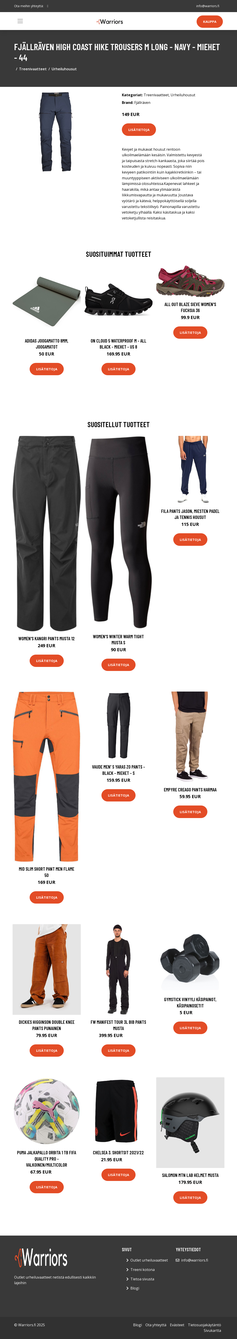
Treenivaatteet (33, 68)
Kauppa (209, 21)
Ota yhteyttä (155, 1324)
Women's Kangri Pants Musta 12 (46, 638)
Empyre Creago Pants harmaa (190, 789)
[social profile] (47, 6)
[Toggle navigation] (20, 21)
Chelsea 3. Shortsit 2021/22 (118, 1152)
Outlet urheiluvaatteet (149, 1260)
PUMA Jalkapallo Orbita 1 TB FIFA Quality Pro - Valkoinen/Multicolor (46, 1159)
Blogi (134, 1288)
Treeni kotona (142, 1269)
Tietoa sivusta (142, 1279)
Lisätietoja (138, 129)
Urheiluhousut (64, 68)
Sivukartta (212, 1330)
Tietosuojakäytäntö (204, 1324)
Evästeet (177, 1324)
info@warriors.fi (207, 6)
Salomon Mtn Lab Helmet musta (190, 1175)
